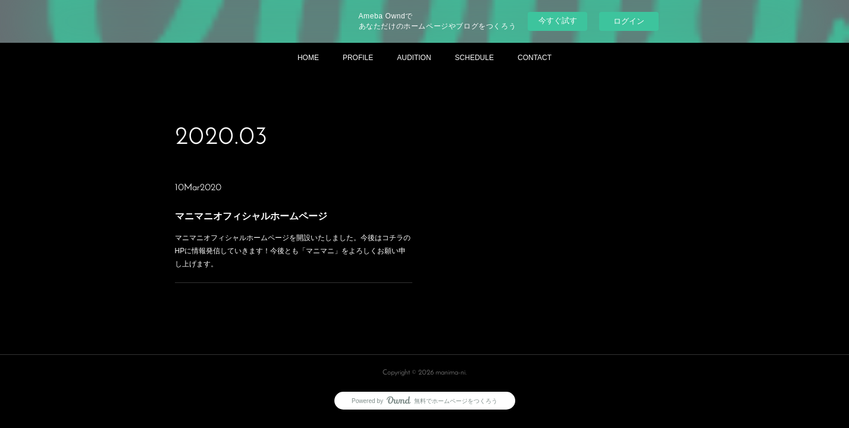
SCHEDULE (474, 58)
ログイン (628, 21)
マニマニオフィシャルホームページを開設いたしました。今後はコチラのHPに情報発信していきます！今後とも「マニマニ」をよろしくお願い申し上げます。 (292, 251)
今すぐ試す (557, 20)
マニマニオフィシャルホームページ (251, 216)
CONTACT (535, 58)
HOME (308, 58)
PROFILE (358, 58)
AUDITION (414, 58)
